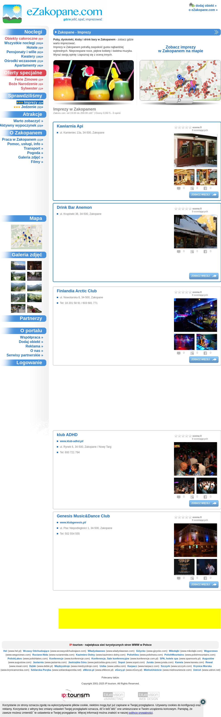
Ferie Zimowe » (29, 79)
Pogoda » (35, 153)
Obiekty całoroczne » (24, 38)
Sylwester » (32, 88)
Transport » (33, 148)
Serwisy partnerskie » (24, 355)
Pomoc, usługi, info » (25, 144)
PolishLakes (15, 658)
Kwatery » (32, 56)
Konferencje (56, 658)
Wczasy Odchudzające (36, 651)
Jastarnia (38, 662)
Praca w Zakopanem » (22, 139)
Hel (5, 651)
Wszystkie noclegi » (23, 43)
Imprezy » (29, 102)
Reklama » (34, 346)
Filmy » (37, 162)
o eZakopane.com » (203, 10)
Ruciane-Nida (40, 654)
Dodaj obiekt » (31, 342)
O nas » (36, 351)
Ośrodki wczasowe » (23, 61)
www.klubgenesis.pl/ (73, 522)
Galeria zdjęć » (30, 157)
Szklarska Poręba (41, 670)
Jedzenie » (28, 107)
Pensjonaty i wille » (24, 52)
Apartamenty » (28, 65)
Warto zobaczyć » (28, 121)
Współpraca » (31, 337)
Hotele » (35, 47)
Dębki (32, 666)
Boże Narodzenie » (26, 84)
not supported (26, 390)
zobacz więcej (201, 194)
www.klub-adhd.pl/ (72, 441)
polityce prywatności (141, 712)
